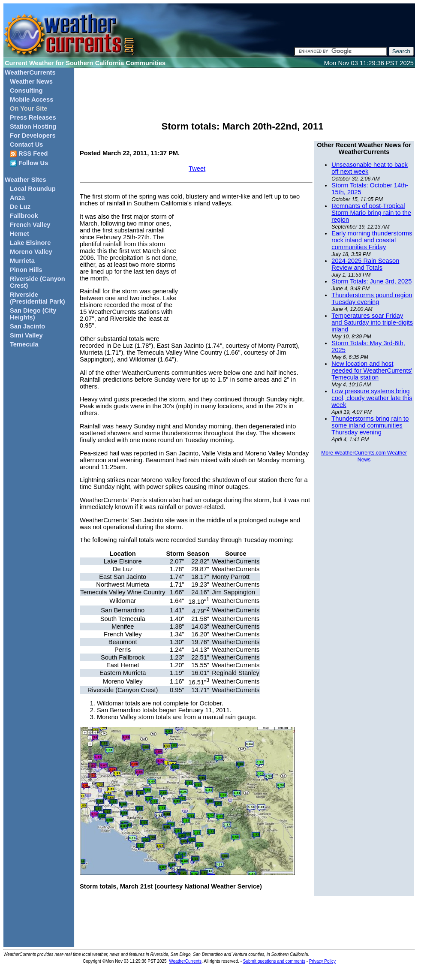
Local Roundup (33, 188)
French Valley (30, 224)
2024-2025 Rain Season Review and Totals (365, 264)
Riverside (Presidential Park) (37, 298)
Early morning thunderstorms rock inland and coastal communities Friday (371, 240)
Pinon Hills (26, 269)
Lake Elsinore (30, 242)
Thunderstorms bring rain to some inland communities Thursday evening (370, 425)
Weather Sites (25, 179)
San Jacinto (27, 326)
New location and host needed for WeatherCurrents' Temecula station (371, 370)
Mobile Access (31, 99)
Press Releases (33, 117)
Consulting (26, 90)
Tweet (197, 168)
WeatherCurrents (30, 72)
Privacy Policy (322, 961)
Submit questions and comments (274, 961)
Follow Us (29, 163)
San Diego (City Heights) (33, 314)
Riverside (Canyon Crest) (37, 282)
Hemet (19, 233)
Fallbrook (24, 215)
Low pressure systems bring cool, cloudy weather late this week (371, 398)
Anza (17, 197)
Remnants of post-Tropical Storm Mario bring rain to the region (371, 212)
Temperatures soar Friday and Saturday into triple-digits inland (372, 322)
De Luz (20, 206)
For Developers (33, 135)
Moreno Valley (31, 251)
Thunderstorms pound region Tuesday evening (371, 298)
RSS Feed (29, 153)
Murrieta (22, 260)
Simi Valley (26, 335)
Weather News (31, 81)
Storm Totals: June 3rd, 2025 (371, 281)
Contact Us (26, 144)
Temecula (24, 344)
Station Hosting (33, 126)
